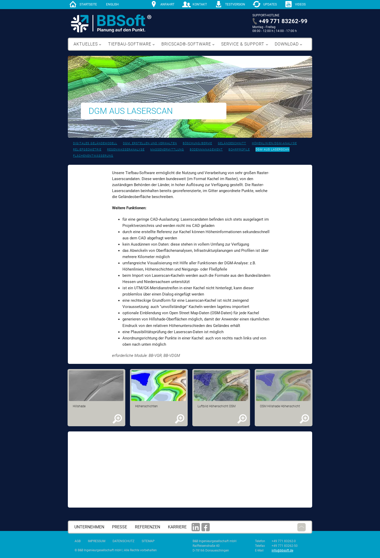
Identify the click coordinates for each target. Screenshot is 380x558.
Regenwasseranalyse (126, 149)
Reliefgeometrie (87, 149)
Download (287, 44)
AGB (78, 541)
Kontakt (200, 4)
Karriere (177, 526)
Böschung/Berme (197, 143)
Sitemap (148, 541)
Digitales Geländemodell (95, 143)
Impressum (96, 541)
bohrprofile (239, 149)
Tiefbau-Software (129, 44)
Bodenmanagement (206, 149)
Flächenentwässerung (93, 155)
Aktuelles (86, 44)
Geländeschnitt (232, 143)
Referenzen (147, 526)
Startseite (88, 4)
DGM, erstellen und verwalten (150, 143)
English (112, 4)
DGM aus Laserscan (272, 149)
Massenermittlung (167, 149)
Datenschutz (123, 541)
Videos (300, 4)
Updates (270, 4)
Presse (119, 526)
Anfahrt (167, 4)
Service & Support (242, 44)
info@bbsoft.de (282, 550)
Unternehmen (89, 526)
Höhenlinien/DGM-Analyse (274, 143)
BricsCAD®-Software (186, 44)
